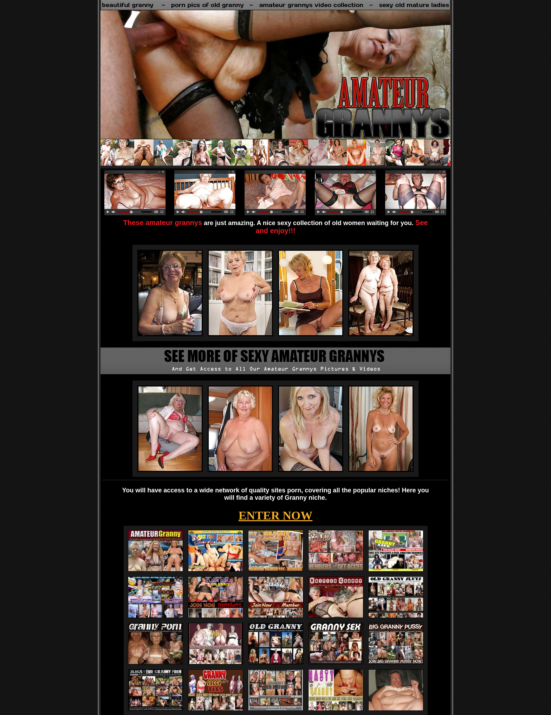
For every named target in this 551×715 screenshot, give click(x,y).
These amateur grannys (162, 222)
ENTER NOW (276, 515)
